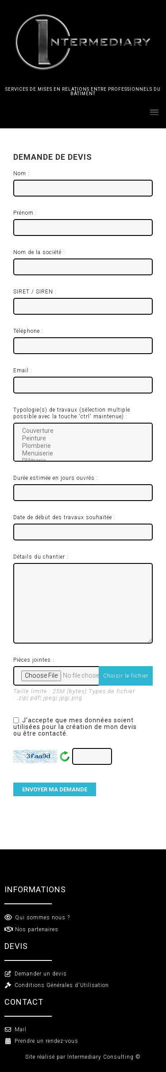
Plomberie (83, 446)
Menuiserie (83, 453)
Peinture (83, 438)
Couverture (83, 431)
